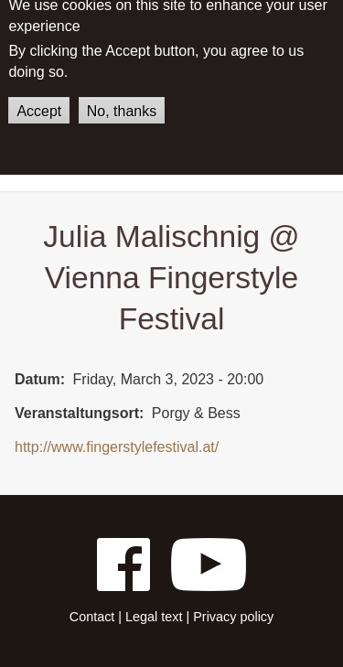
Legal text (153, 616)
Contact (92, 616)
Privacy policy (233, 616)
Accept (38, 101)
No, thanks (121, 101)
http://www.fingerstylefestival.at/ (117, 447)
